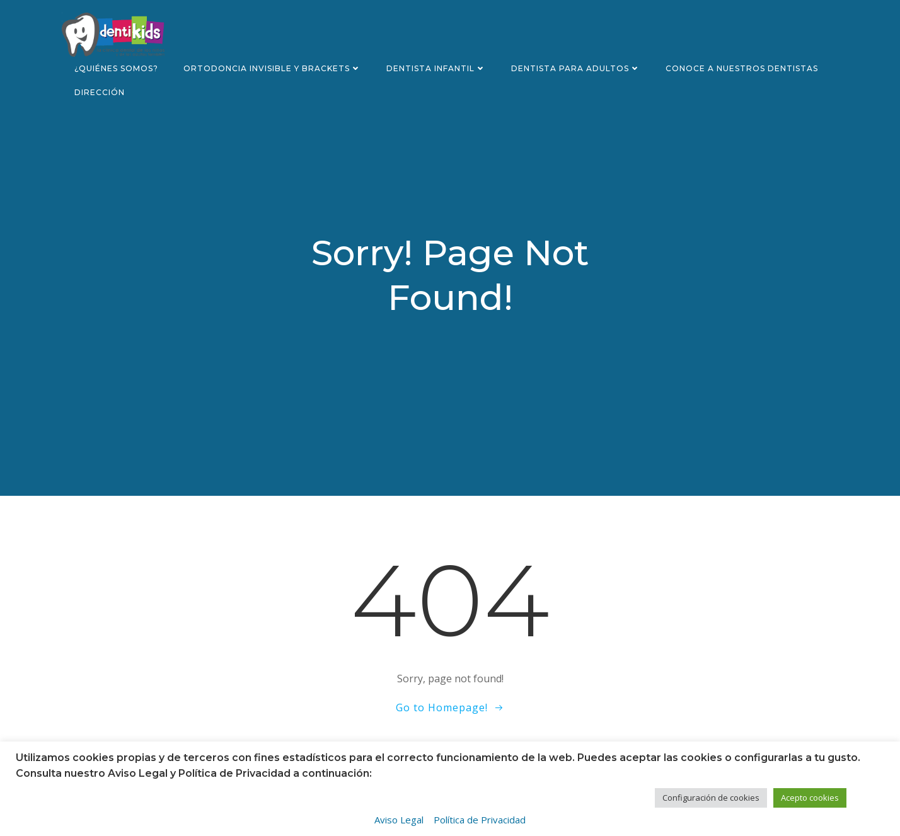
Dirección (99, 92)
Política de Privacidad (480, 819)
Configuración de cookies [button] (710, 797)
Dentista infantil (436, 68)
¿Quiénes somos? (116, 68)
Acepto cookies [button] (810, 797)
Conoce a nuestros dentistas (742, 68)
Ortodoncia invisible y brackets (272, 68)
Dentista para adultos (575, 68)
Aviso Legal (399, 819)
